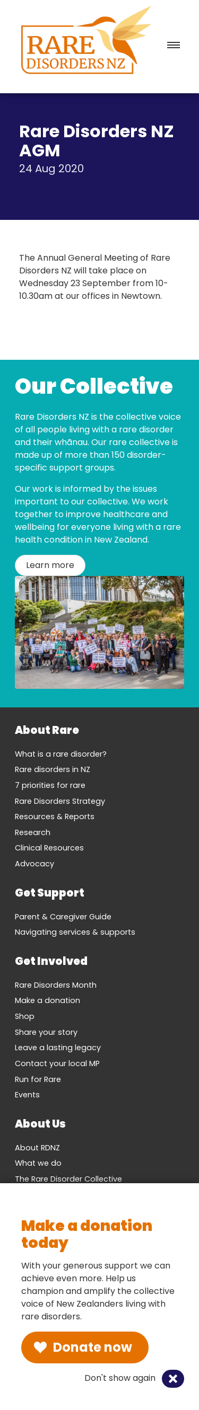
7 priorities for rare (50, 785)
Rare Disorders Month (56, 985)
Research (32, 832)
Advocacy (34, 863)
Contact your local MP (57, 1063)
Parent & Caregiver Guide (63, 916)
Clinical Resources (49, 848)
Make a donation (47, 1000)
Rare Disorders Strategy (60, 801)
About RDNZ (37, 1147)
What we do (38, 1163)
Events (27, 1094)
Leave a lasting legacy (58, 1047)
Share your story (46, 1032)
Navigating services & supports (75, 932)
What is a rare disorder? (61, 754)
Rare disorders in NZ (52, 769)
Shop (24, 1016)
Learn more (50, 565)
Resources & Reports (54, 816)
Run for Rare (38, 1079)
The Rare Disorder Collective (68, 1179)
